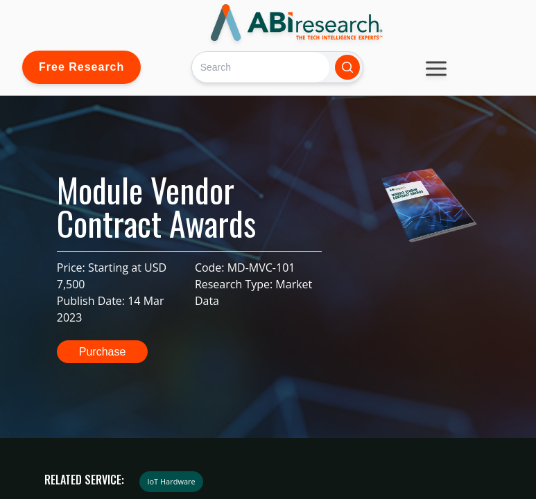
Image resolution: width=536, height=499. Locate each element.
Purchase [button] (102, 352)
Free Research (81, 67)
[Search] (260, 67)
